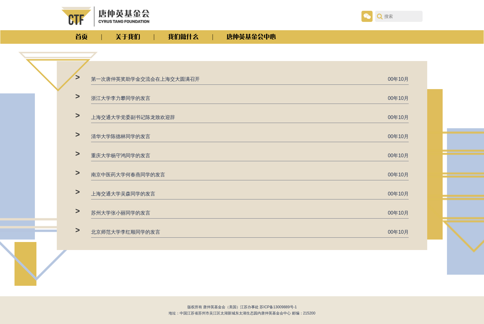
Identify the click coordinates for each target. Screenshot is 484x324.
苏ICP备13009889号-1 (278, 307)
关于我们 (127, 36)
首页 (81, 36)
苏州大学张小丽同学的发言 (120, 212)
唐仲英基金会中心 (251, 36)
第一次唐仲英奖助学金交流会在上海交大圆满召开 (145, 79)
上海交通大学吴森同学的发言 (123, 193)
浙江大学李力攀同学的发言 (120, 98)
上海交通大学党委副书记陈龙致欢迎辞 (133, 117)
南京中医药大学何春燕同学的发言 (128, 174)
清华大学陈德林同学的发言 (120, 136)
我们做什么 (183, 36)
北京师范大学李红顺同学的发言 (125, 232)
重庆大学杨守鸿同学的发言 (120, 155)
